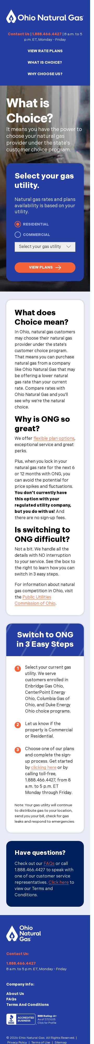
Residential (36, 224)
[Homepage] (45, 16)
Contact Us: (17, 954)
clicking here (43, 767)
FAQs (49, 863)
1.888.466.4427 (47, 34)
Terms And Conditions (27, 1005)
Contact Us (19, 34)
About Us (15, 994)
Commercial (36, 235)
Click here (59, 882)
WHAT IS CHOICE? (45, 62)
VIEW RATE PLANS (45, 51)
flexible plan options (53, 438)
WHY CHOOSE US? (45, 74)
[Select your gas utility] (45, 247)
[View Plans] (45, 267)
